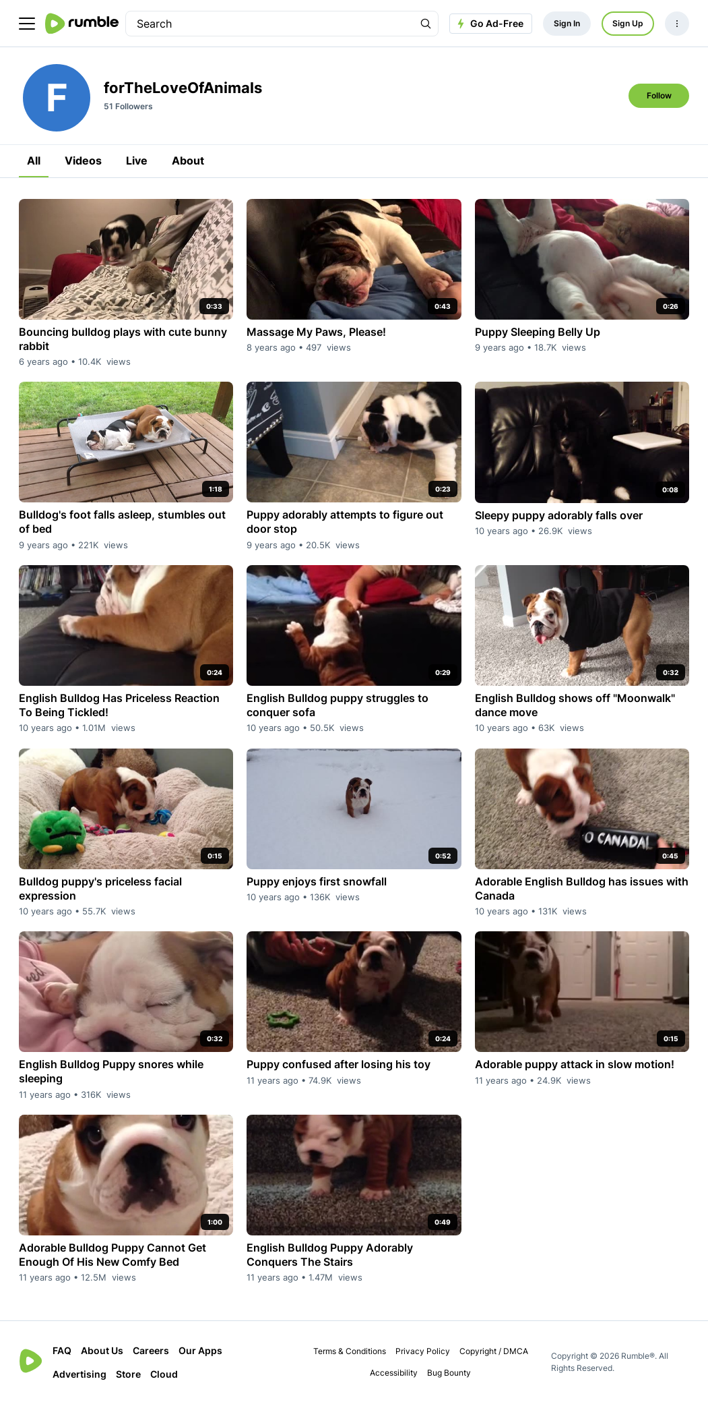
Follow (659, 95)
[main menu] (26, 23)
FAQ (62, 1350)
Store (128, 1374)
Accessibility (394, 1373)
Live (137, 160)
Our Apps (200, 1350)
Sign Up (627, 23)
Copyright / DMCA (493, 1351)
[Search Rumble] (426, 23)
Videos (83, 160)
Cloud (164, 1374)
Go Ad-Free (488, 23)
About (188, 160)
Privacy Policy (422, 1351)
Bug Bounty (449, 1373)
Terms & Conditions (349, 1351)
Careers (151, 1350)
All (33, 160)
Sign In (567, 23)
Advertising (79, 1374)
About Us (102, 1350)
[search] (270, 23)
